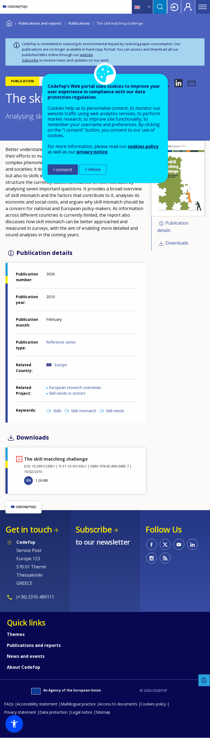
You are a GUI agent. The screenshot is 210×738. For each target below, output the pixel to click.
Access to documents (118, 704)
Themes (16, 634)
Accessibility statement (37, 704)
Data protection (53, 712)
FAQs (9, 704)
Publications (79, 23)
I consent (62, 170)
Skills (57, 410)
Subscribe (30, 60)
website (86, 54)
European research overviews (75, 387)
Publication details (172, 227)
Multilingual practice (78, 704)
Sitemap (103, 712)
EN (28, 480)
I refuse (93, 169)
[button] (178, 83)
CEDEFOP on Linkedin (192, 544)
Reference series (61, 342)
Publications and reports (40, 23)
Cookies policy (153, 704)
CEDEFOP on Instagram (151, 558)
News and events (26, 656)
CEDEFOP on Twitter (165, 544)
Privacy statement (20, 712)
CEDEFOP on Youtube (178, 544)
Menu (203, 7)
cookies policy (143, 146)
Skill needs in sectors (67, 393)
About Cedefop (23, 667)
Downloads (176, 243)
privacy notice (92, 152)
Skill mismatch (83, 410)
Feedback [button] (204, 680)
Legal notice (81, 712)
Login (174, 7)
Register (188, 7)
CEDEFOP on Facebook (151, 544)
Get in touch (28, 529)
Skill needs (115, 410)
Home (8, 22)
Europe (60, 364)
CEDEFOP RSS (165, 558)
